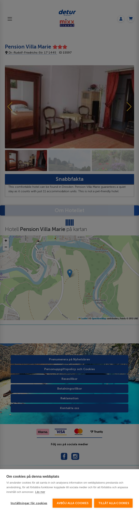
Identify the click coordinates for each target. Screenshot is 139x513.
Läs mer (40, 492)
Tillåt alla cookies (113, 503)
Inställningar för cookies (29, 503)
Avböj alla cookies (73, 503)
